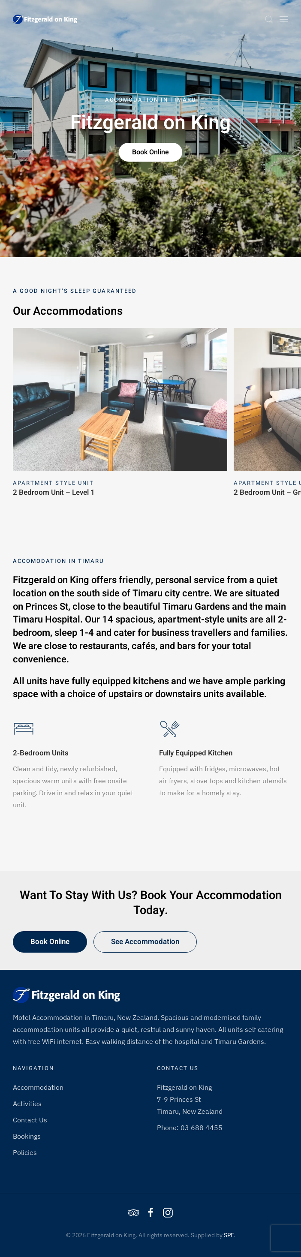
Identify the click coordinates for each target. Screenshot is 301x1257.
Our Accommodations (68, 311)
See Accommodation (145, 941)
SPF (229, 1235)
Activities (27, 1103)
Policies (25, 1152)
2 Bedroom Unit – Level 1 (54, 492)
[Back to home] (45, 19)
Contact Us (30, 1120)
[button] (269, 19)
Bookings (27, 1136)
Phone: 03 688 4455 (190, 1127)
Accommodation (38, 1087)
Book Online (150, 152)
